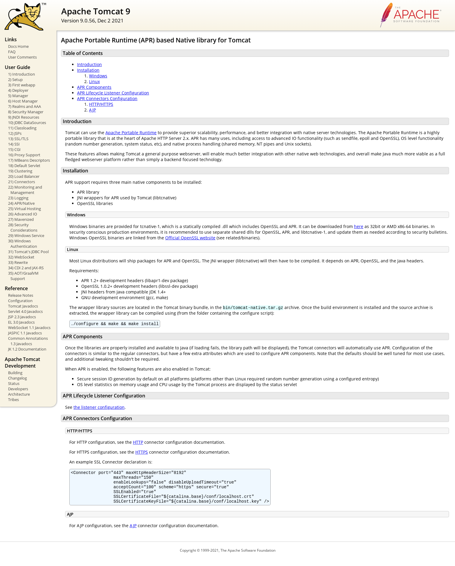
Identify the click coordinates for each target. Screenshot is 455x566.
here (358, 226)
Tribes (13, 399)
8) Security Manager (25, 111)
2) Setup (15, 79)
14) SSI (14, 144)
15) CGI (14, 149)
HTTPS (141, 453)
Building (15, 372)
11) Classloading (22, 128)
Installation (88, 70)
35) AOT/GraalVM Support (23, 275)
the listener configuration (99, 408)
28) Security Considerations (22, 227)
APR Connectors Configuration (107, 98)
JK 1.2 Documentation (27, 349)
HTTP (138, 443)
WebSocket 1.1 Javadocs (29, 327)
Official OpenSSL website (190, 238)
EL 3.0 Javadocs (21, 322)
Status (13, 383)
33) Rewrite (18, 262)
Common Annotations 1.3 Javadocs (28, 341)
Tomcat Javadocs (23, 306)
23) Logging (18, 198)
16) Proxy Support (24, 154)
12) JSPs (15, 133)
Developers (18, 388)
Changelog (17, 378)
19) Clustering (20, 171)
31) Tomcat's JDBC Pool (28, 251)
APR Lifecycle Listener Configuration (113, 93)
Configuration (20, 300)
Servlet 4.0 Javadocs (25, 311)
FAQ (12, 51)
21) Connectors (21, 181)
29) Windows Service (26, 235)
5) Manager (18, 95)
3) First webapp (21, 85)
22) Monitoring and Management (25, 189)
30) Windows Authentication (22, 243)
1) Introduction (21, 74)
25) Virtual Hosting (24, 208)
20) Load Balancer (23, 176)
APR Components (94, 87)
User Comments (22, 57)
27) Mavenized (21, 219)
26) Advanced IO (22, 214)
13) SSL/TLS (18, 138)
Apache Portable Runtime (131, 132)
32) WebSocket (21, 257)
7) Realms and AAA (24, 106)
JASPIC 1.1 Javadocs (25, 333)
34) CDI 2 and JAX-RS (26, 267)
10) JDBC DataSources (27, 122)
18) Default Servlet (24, 165)
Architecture (19, 394)
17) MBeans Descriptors (29, 160)
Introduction (89, 64)
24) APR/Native (21, 203)
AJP (92, 110)
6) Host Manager (23, 101)
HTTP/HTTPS (101, 104)
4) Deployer (18, 90)
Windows (98, 76)
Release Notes (20, 295)
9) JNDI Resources (23, 117)
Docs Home (18, 46)
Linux (94, 81)
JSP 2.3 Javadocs (22, 316)
